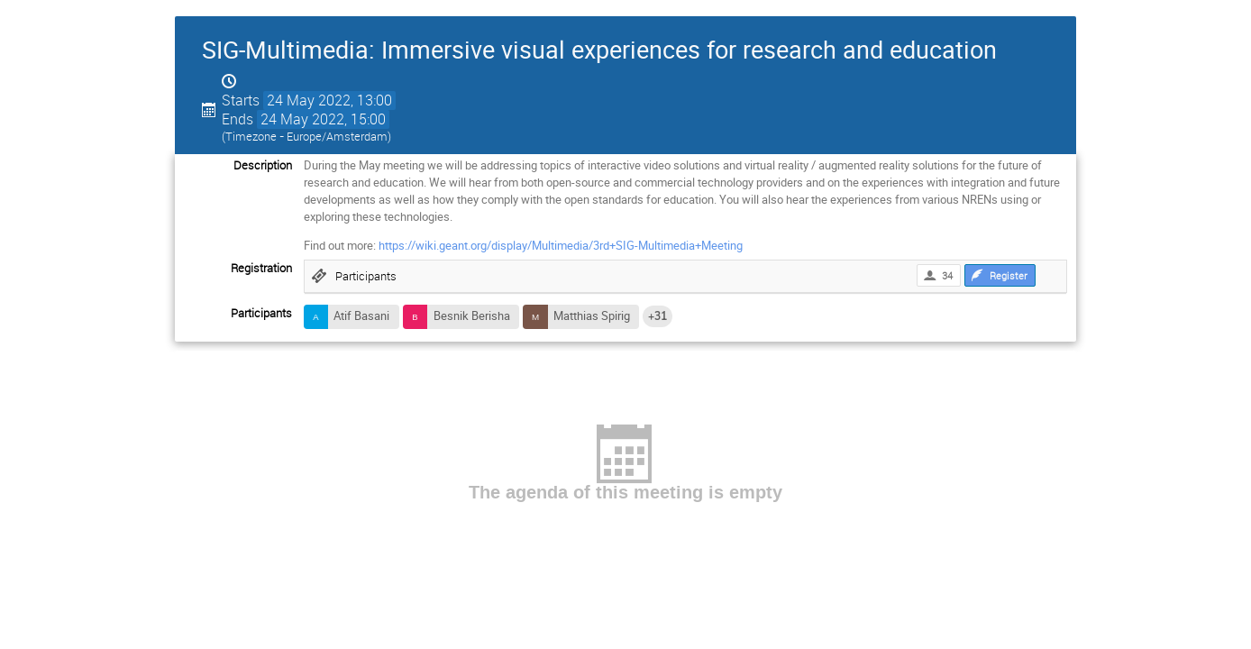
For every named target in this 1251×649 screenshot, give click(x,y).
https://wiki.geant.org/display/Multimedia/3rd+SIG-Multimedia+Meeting (561, 245)
